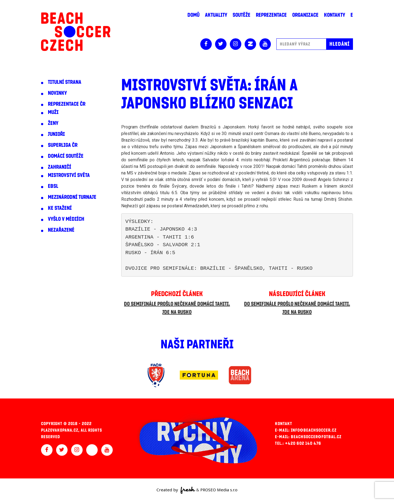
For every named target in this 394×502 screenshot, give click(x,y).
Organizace (305, 15)
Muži (53, 112)
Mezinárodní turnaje (72, 197)
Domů (193, 15)
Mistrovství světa (69, 175)
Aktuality (216, 15)
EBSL (53, 186)
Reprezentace (271, 15)
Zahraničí (59, 167)
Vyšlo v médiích (66, 219)
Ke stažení (60, 208)
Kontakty (334, 15)
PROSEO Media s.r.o (218, 489)
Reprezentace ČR (66, 104)
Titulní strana (64, 82)
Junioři (56, 134)
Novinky (57, 93)
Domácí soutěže (65, 156)
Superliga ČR (62, 145)
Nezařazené (61, 230)
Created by (176, 490)
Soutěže (241, 15)
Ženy (53, 123)
